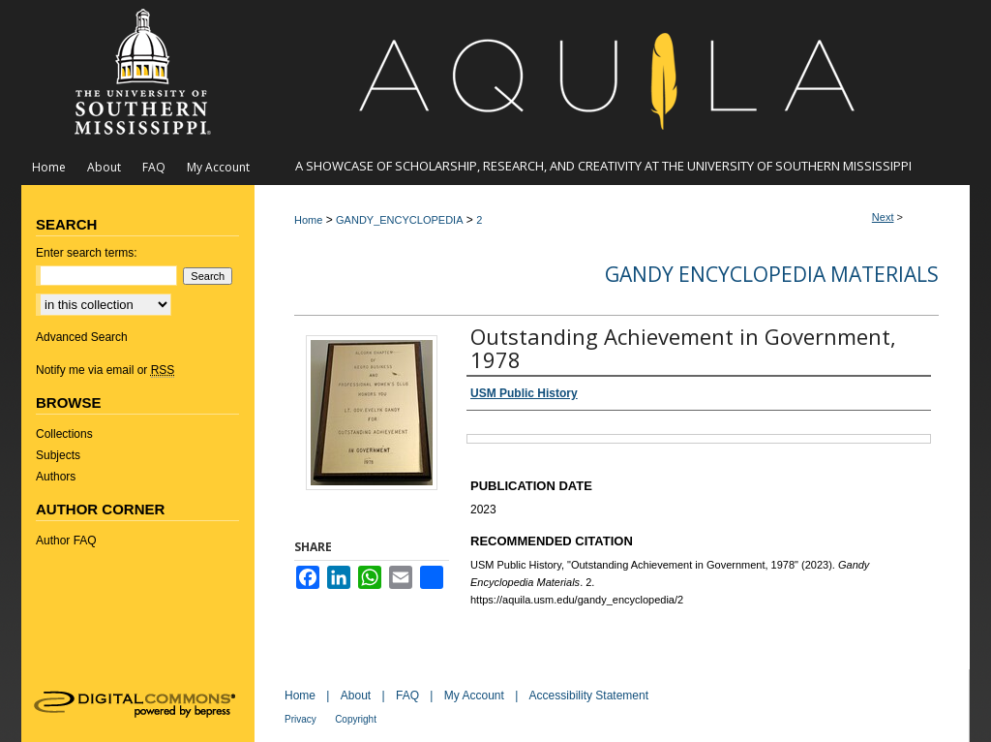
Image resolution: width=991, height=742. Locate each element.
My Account (474, 695)
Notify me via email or (105, 370)
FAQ (407, 695)
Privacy (300, 719)
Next (883, 217)
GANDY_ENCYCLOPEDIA (399, 220)
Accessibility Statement (588, 695)
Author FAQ (66, 540)
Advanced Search (82, 337)
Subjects (58, 455)
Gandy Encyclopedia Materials (772, 274)
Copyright (355, 719)
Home (308, 220)
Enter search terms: (86, 253)
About (356, 695)
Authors (55, 476)
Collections (64, 434)
